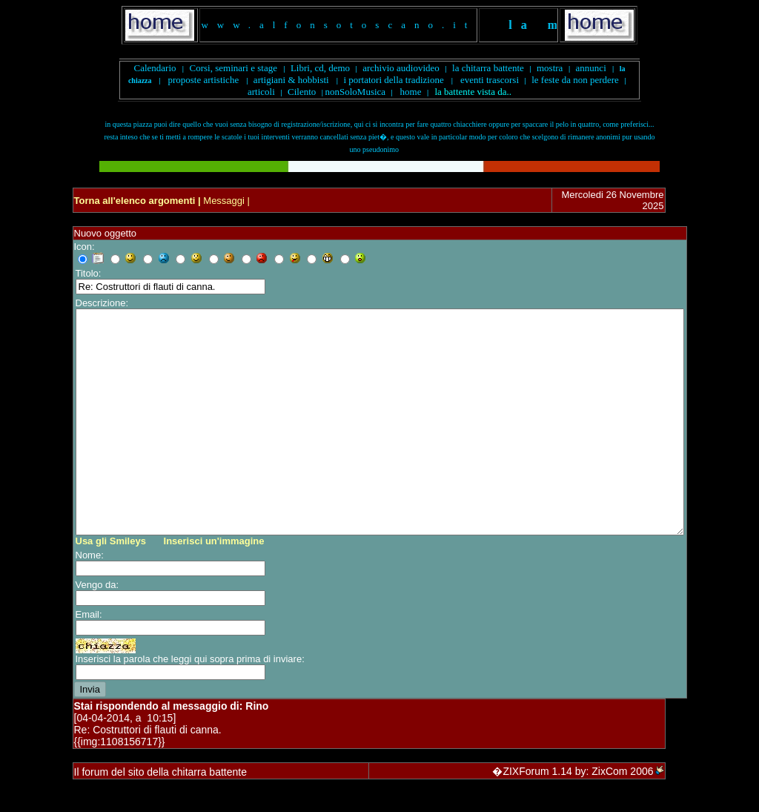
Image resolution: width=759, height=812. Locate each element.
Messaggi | (225, 200)
